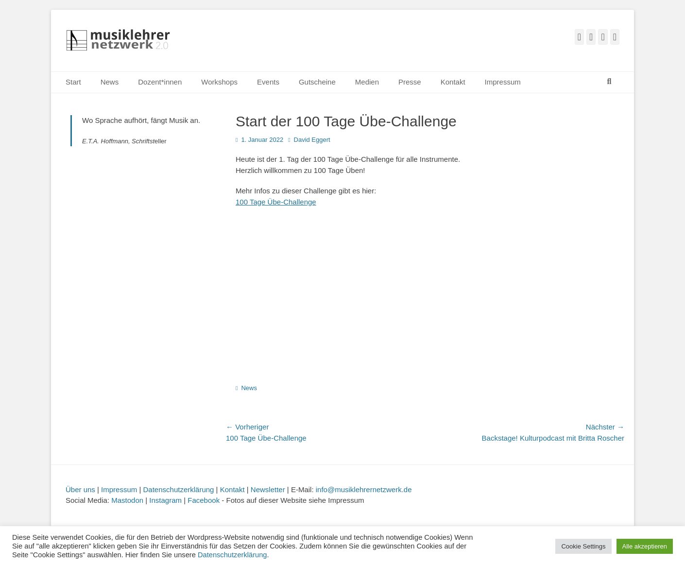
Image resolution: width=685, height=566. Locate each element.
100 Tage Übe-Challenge (276, 202)
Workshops (219, 82)
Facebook (204, 500)
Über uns (80, 489)
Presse (409, 82)
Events (268, 82)
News (110, 82)
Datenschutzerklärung (178, 489)
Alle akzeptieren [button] (645, 546)
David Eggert (312, 139)
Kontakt (453, 82)
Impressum (503, 82)
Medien (367, 82)
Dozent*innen (160, 82)
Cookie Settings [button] (583, 546)
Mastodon (127, 500)
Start (73, 82)
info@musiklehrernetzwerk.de (364, 489)
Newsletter (268, 489)
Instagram (165, 500)
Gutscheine (317, 82)
